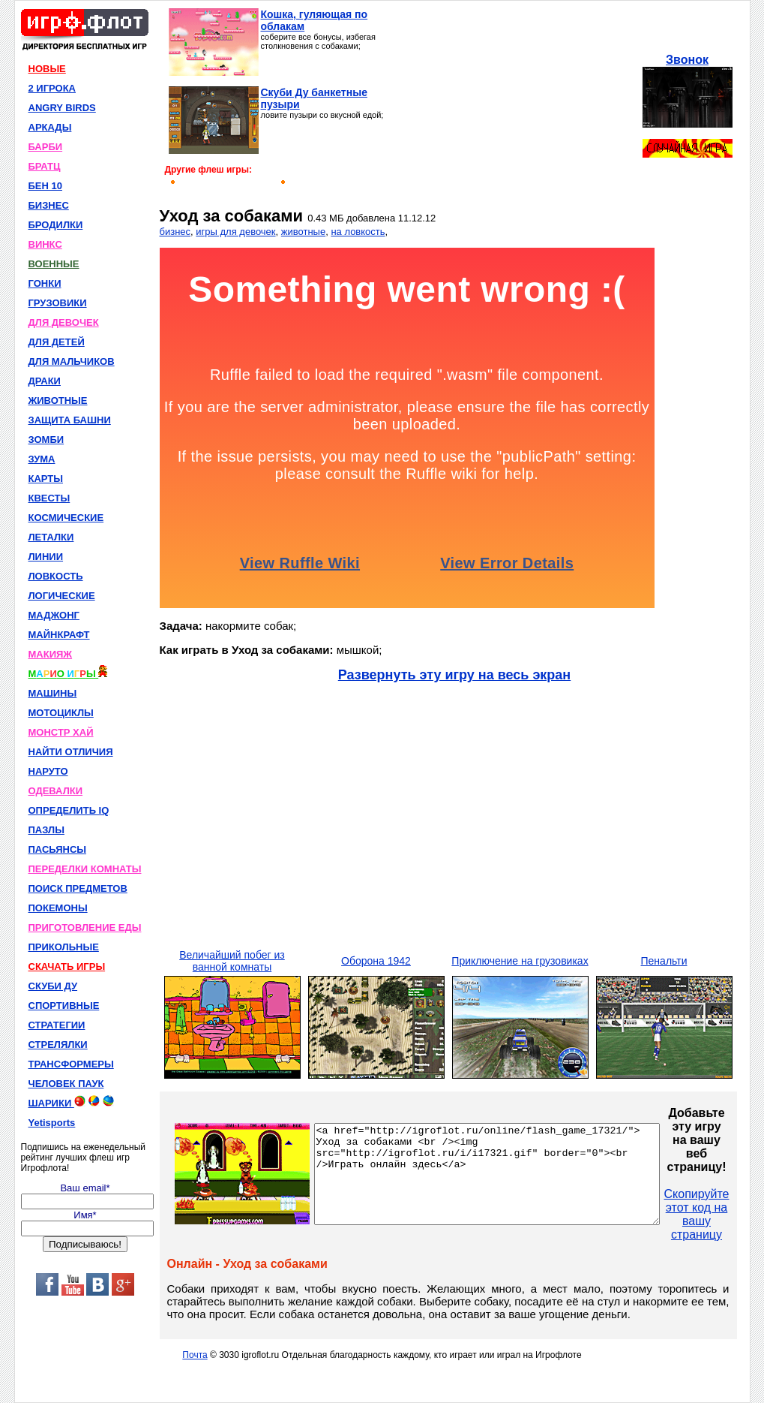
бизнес (175, 231)
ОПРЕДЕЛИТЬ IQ (68, 810)
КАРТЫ (46, 478)
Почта (194, 1355)
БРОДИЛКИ (55, 224)
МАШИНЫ (52, 693)
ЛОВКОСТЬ (55, 576)
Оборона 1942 (376, 961)
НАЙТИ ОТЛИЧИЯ (70, 751)
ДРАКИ (44, 381)
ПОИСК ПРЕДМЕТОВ (77, 888)
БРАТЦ (44, 166)
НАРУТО (48, 771)
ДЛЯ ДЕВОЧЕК (63, 322)
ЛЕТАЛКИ (51, 537)
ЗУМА (41, 459)
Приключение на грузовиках (519, 961)
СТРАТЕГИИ (56, 1025)
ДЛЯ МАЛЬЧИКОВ (71, 361)
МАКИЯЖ (50, 654)
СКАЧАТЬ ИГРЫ (67, 966)
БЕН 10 (45, 185)
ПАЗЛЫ (46, 829)
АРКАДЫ (50, 127)
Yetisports (52, 1122)
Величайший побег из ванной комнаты (232, 961)
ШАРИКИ (71, 1102)
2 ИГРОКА (52, 88)
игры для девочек (235, 231)
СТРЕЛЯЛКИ (58, 1044)
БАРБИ (45, 146)
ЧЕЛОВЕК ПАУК (66, 1083)
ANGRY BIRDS (62, 107)
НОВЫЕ (47, 68)
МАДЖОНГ (53, 615)
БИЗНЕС (48, 205)
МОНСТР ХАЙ (61, 732)
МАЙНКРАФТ (59, 634)
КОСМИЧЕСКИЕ (66, 517)
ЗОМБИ (46, 439)
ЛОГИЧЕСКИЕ (61, 595)
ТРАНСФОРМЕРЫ (71, 1064)
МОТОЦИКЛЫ (61, 712)
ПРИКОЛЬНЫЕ (63, 947)
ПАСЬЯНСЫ (57, 849)
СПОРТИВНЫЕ (64, 1005)
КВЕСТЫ (49, 498)
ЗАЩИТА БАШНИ (69, 420)
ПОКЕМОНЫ (58, 908)
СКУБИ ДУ (53, 986)
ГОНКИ (44, 283)
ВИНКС (45, 244)
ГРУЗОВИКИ (57, 303)
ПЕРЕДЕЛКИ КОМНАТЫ (85, 869)
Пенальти (664, 961)
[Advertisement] (515, 102)
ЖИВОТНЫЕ (58, 400)
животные (303, 231)
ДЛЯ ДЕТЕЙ (56, 342)
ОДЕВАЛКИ (55, 790)
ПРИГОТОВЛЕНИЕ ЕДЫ (85, 927)
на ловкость (358, 231)
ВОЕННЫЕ (53, 263)
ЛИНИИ (46, 556)
